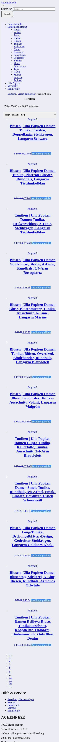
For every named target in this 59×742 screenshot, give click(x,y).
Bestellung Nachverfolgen (21, 699)
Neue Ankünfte (15, 24)
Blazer (17, 49)
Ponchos (18, 77)
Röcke (17, 72)
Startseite (12, 94)
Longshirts (19, 57)
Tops (16, 69)
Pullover (18, 80)
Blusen (17, 41)
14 (10, 683)
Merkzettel (13, 86)
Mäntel (17, 74)
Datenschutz (14, 705)
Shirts (17, 63)
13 (10, 680)
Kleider (17, 38)
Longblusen (20, 55)
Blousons (18, 52)
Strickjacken (20, 66)
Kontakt (12, 702)
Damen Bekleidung (17, 26)
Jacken (17, 32)
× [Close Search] (3, 6)
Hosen (17, 29)
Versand (12, 708)
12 (10, 677)
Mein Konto (14, 88)
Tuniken (18, 43)
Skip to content (8, 2)
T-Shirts (18, 60)
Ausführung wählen (41, 153)
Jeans (16, 35)
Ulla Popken (14, 83)
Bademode (19, 46)
